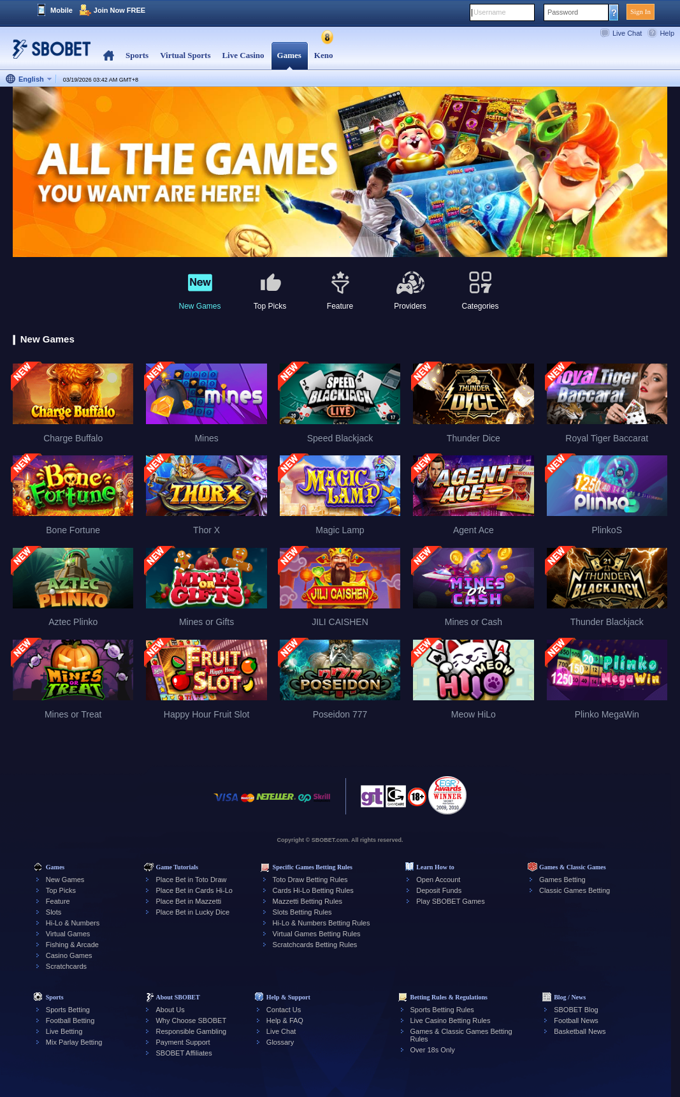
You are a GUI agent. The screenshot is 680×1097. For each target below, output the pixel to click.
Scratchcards (66, 966)
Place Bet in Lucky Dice (192, 912)
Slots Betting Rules (302, 912)
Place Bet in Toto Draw (191, 879)
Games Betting (562, 879)
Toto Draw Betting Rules (310, 879)
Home (108, 55)
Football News (576, 1020)
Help (667, 33)
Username (490, 12)
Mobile (61, 10)
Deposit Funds (438, 890)
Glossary (280, 1042)
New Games (65, 879)
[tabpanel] (340, 172)
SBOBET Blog (576, 1009)
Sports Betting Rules (442, 1009)
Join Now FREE (119, 10)
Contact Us (283, 1009)
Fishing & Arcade (72, 944)
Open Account (438, 879)
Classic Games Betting (574, 890)
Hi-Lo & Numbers (72, 923)
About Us (170, 1009)
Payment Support (183, 1042)
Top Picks (61, 890)
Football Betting (70, 1020)
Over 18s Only (432, 1050)
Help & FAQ (284, 1020)
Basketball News (579, 1031)
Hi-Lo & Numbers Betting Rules (321, 923)
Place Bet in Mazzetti (188, 901)
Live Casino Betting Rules (450, 1020)
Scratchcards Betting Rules (315, 944)
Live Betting (64, 1031)
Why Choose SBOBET (191, 1020)
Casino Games (69, 955)
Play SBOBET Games (450, 901)
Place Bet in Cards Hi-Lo (194, 890)
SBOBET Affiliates (184, 1053)
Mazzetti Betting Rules (307, 901)
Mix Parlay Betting (74, 1042)
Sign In (640, 11)
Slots (53, 912)
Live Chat (627, 33)
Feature (58, 901)
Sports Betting (68, 1009)
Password (562, 12)
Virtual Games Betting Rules (317, 934)
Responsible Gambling (191, 1031)
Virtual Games (68, 934)
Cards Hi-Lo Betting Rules (313, 890)
